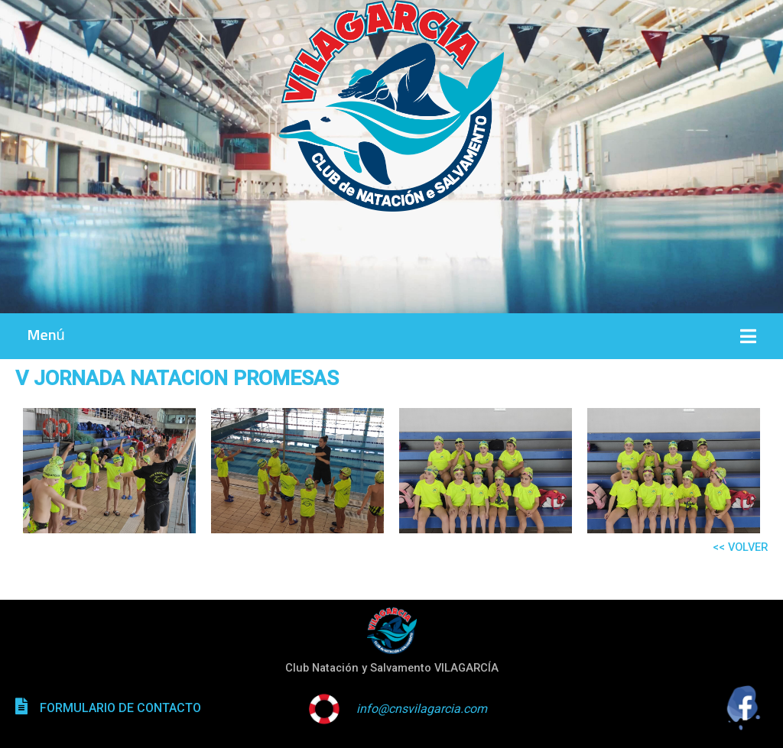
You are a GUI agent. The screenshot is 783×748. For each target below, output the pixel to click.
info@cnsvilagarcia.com (421, 708)
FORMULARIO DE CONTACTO (120, 708)
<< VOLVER (740, 547)
